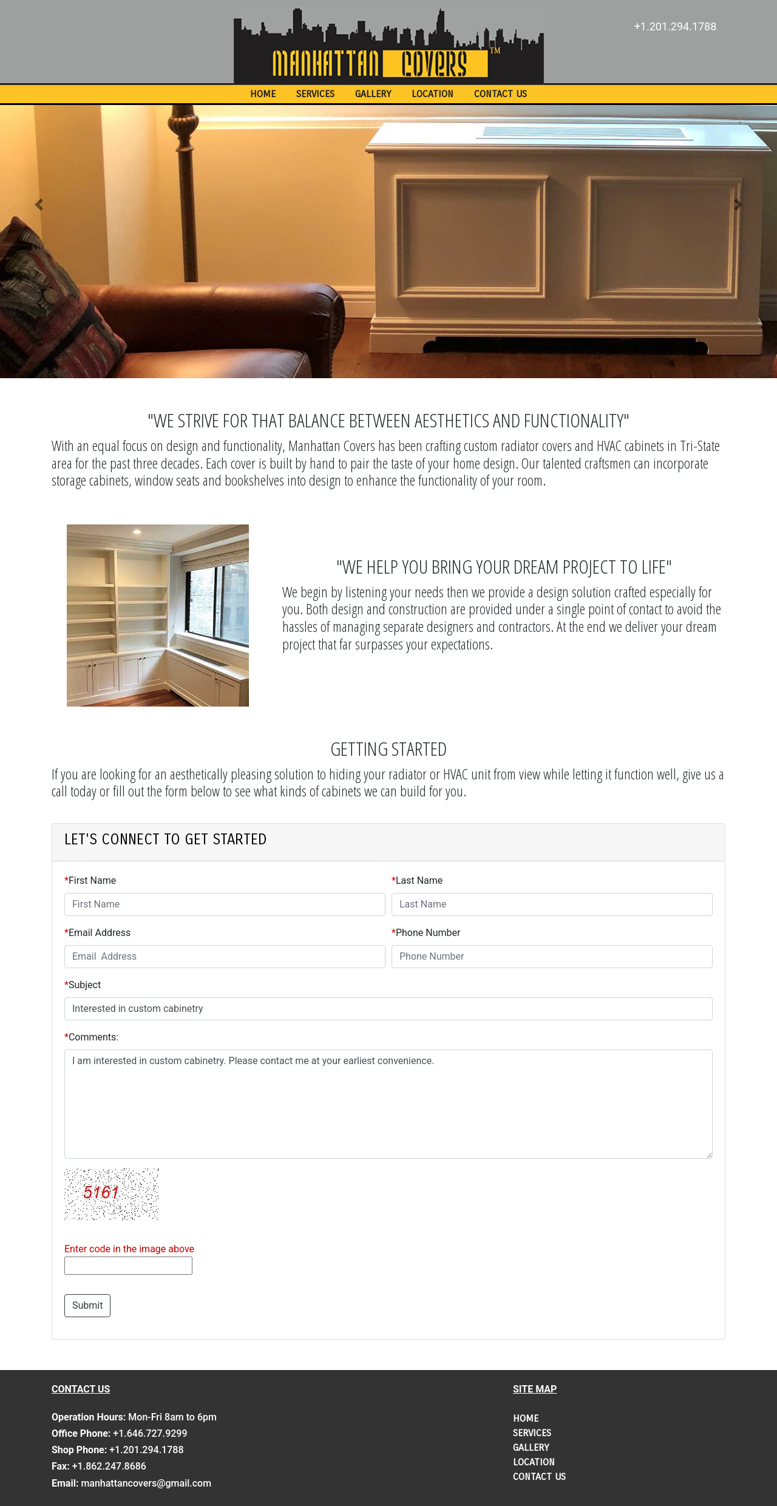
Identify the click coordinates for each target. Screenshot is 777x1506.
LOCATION (432, 94)
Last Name (419, 880)
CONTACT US (500, 94)
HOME (263, 94)
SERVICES (315, 94)
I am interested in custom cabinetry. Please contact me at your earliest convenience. (388, 1104)
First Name (92, 880)
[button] (39, 204)
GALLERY (373, 94)
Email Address (100, 932)
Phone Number (428, 932)
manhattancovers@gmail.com (146, 1483)
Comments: (93, 1037)
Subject (85, 985)
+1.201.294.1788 (675, 26)
